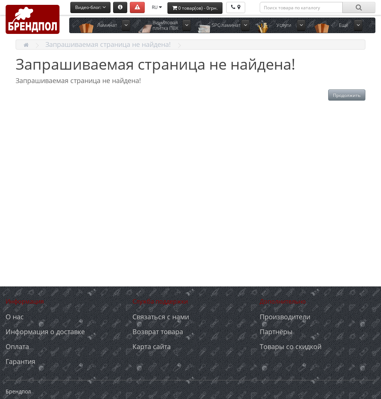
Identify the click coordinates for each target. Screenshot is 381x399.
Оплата (17, 346)
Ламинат (107, 25)
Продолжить (347, 95)
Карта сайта (151, 346)
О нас (15, 316)
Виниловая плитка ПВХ (165, 25)
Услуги (283, 25)
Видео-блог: (90, 7)
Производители (285, 316)
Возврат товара (157, 331)
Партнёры (276, 331)
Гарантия (20, 361)
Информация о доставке (45, 331)
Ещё (343, 25)
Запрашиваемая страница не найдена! (108, 44)
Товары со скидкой (290, 346)
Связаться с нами (160, 316)
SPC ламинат (226, 25)
